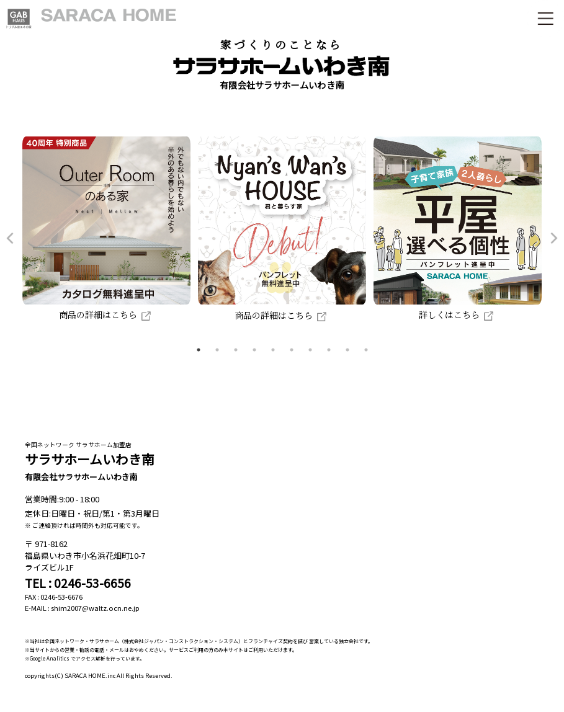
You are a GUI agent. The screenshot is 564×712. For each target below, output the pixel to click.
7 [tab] (310, 350)
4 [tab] (254, 350)
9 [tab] (347, 350)
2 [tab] (217, 350)
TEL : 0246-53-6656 (78, 583)
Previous (10, 238)
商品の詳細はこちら (106, 314)
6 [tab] (291, 350)
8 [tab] (329, 350)
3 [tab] (236, 350)
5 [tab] (273, 350)
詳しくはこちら (457, 314)
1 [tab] (198, 350)
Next (554, 238)
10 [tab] (366, 350)
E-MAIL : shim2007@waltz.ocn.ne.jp (82, 608)
